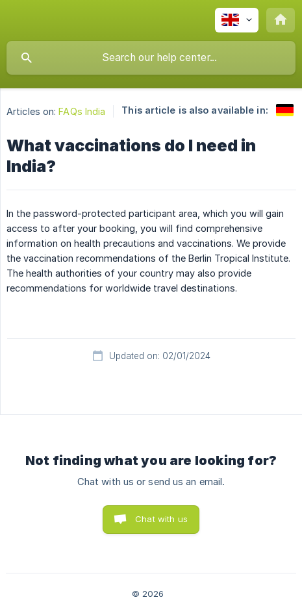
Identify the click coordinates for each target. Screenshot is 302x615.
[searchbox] (151, 58)
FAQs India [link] (81, 111)
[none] (236, 20)
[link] (285, 110)
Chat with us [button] (161, 519)
